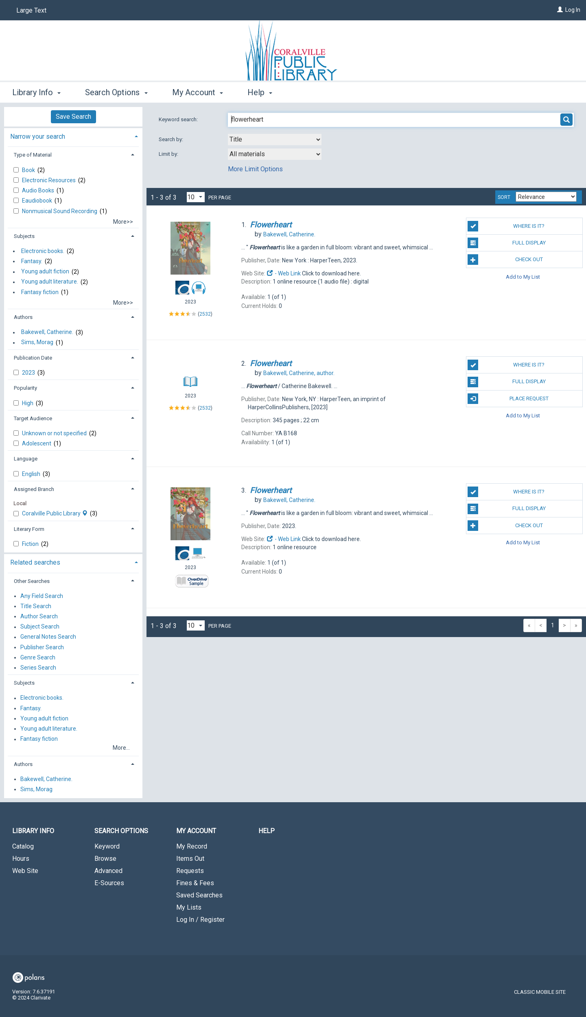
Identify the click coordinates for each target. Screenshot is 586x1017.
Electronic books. (42, 251)
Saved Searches (199, 895)
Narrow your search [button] (37, 136)
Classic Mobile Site (540, 992)
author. (299, 373)
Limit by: (169, 154)
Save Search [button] (73, 116)
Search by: (171, 139)
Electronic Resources (49, 180)
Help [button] (259, 92)
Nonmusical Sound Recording (60, 211)
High (28, 403)
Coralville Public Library (55, 513)
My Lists (188, 907)
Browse (105, 858)
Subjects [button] (24, 236)
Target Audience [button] (33, 418)
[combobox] (274, 139)
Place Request (508, 398)
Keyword (107, 846)
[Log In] (560, 10)
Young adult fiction (45, 271)
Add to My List (523, 276)
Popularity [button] (25, 388)
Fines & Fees (195, 883)
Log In (572, 10)
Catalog (23, 846)
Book (29, 170)
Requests (190, 871)
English (32, 474)
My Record (191, 846)
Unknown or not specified (55, 433)
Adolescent (37, 443)
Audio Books (38, 190)
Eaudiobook (37, 200)
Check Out (505, 259)
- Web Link (284, 273)
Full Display (506, 243)
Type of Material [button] (33, 155)
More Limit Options (255, 169)
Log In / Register (200, 919)
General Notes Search (48, 637)
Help (266, 831)
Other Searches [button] (32, 581)
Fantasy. (31, 261)
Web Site (25, 871)
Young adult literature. (49, 282)
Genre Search (37, 657)
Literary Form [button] (29, 529)
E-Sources (109, 883)
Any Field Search (41, 596)
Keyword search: (179, 119)
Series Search (38, 667)
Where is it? (506, 226)
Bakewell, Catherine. (47, 332)
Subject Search (39, 627)
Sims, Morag (37, 342)
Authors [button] (23, 317)
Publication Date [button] (33, 358)
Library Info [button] (36, 92)
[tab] (73, 136)
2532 (205, 314)
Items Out (190, 858)
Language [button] (25, 459)
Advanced (108, 871)
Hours (20, 858)
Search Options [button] (116, 92)
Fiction (31, 544)
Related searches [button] (35, 562)
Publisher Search (42, 647)
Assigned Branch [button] (34, 489)
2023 (29, 372)
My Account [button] (197, 92)
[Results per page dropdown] (196, 197)
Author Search (39, 616)
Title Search (35, 606)
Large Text (31, 10)
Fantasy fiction (40, 292)
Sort (504, 197)
